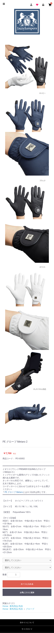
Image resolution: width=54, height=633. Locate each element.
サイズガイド (27, 629)
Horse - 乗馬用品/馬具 (13, 606)
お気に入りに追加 (27, 592)
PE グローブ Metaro (14, 492)
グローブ (30, 609)
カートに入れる (27, 584)
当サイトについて (27, 622)
